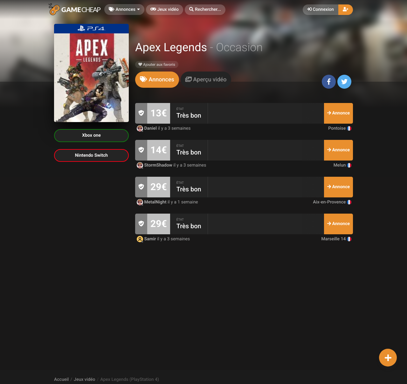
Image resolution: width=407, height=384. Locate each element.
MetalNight (152, 202)
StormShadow (155, 165)
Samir (147, 239)
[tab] (157, 80)
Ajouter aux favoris (156, 64)
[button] (205, 9)
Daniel (147, 128)
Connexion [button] (320, 9)
